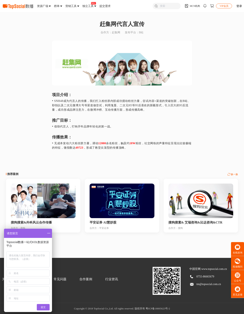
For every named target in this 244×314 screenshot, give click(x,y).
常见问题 (60, 279)
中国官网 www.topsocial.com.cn (208, 268)
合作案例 (85, 279)
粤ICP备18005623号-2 (158, 308)
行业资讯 (111, 279)
